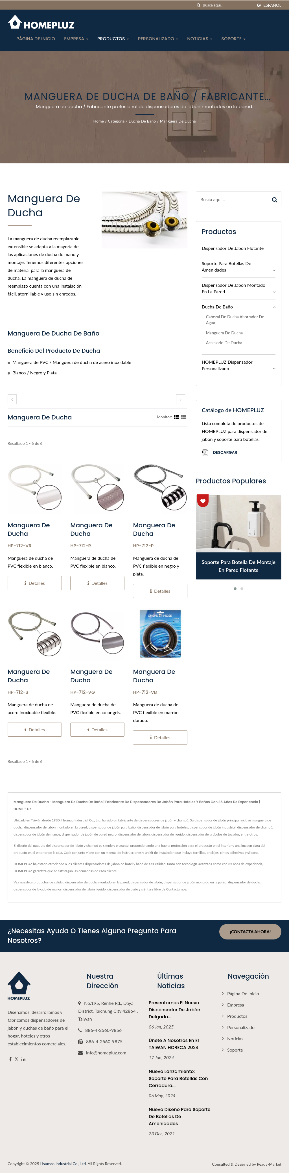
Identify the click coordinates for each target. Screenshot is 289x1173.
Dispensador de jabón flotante (233, 248)
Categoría (116, 121)
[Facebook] (10, 1059)
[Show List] (183, 416)
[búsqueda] (198, 5)
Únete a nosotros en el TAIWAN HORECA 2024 (174, 1044)
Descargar (219, 452)
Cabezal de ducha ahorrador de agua (235, 319)
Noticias (199, 38)
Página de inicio (35, 38)
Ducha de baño (142, 121)
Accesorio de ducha (224, 342)
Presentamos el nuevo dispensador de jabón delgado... (174, 1009)
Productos (113, 38)
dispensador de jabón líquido (84, 889)
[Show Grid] (176, 416)
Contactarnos (176, 889)
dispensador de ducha (244, 882)
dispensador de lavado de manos (38, 889)
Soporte (233, 38)
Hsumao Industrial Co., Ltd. (63, 1163)
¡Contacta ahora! (250, 931)
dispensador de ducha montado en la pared (97, 882)
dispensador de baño (122, 889)
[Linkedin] (23, 1059)
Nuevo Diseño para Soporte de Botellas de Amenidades (180, 1116)
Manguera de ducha (178, 121)
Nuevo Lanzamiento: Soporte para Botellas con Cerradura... (178, 1078)
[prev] (12, 399)
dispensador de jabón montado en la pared (195, 882)
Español (272, 5)
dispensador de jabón (146, 882)
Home (98, 121)
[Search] (228, 5)
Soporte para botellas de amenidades (226, 266)
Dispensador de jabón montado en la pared (233, 288)
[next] (180, 399)
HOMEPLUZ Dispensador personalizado (227, 365)
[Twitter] (16, 1059)
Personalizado (158, 38)
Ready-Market (269, 1164)
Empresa (76, 38)
